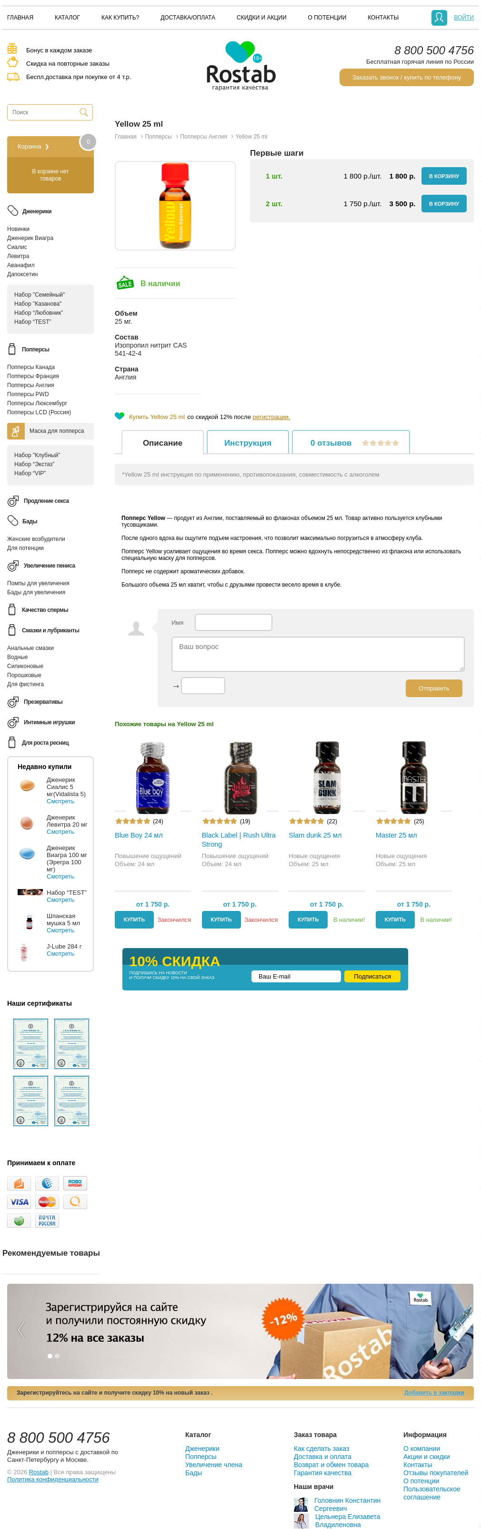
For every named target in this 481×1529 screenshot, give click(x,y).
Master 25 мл (396, 835)
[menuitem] (20, 17)
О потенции (327, 17)
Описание (162, 443)
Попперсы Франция (33, 376)
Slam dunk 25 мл (315, 835)
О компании (421, 1448)
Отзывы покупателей (435, 1473)
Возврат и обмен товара (331, 1465)
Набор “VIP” (30, 473)
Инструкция (247, 443)
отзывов (354, 442)
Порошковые (24, 675)
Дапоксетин (22, 274)
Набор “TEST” (32, 322)
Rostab (39, 1472)
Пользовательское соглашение (432, 1493)
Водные (17, 657)
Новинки (18, 229)
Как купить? (120, 17)
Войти (464, 17)
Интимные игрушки (49, 722)
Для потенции (25, 548)
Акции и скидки (426, 1456)
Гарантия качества (322, 1473)
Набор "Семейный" (39, 294)
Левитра (18, 256)
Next (461, 1324)
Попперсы (201, 1456)
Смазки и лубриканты (50, 630)
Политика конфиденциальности (53, 1479)
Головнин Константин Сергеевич (337, 1504)
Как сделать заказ (321, 1448)
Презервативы (43, 702)
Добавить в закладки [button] (434, 1392)
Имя (221, 622)
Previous (20, 1324)
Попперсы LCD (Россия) (39, 412)
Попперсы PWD (28, 394)
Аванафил (21, 265)
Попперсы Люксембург (37, 403)
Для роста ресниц (45, 743)
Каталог (67, 17)
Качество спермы (45, 610)
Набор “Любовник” (38, 313)
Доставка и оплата (322, 1456)
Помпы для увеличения (38, 583)
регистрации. (272, 416)
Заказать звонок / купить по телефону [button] (406, 77)
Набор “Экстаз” (34, 464)
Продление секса (46, 501)
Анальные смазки (30, 648)
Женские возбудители (36, 539)
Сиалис (17, 247)
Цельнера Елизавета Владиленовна (337, 1521)
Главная (20, 17)
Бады (193, 1473)
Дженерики (202, 1448)
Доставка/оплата (187, 17)
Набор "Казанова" (37, 303)
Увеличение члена (213, 1465)
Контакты (383, 17)
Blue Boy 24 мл (139, 835)
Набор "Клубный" (37, 455)
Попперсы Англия (30, 385)
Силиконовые (25, 666)
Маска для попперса (57, 431)
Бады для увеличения (36, 592)
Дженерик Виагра (30, 238)
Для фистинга (25, 684)
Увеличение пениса (49, 565)
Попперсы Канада (31, 367)
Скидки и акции (261, 17)
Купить (134, 919)
